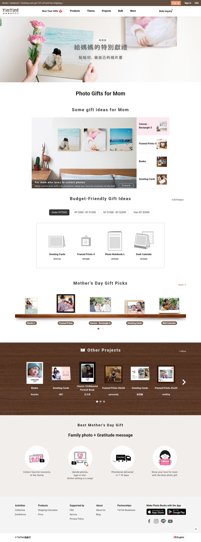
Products (75, 10)
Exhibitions (20, 514)
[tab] (75, 11)
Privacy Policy (77, 519)
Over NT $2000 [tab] (141, 212)
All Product (178, 200)
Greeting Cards (61, 388)
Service (73, 514)
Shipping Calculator (48, 510)
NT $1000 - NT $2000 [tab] (114, 212)
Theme (91, 10)
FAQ (72, 510)
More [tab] (133, 10)
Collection (20, 510)
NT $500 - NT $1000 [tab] (85, 212)
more (182, 285)
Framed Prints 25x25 (166, 388)
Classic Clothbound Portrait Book (87, 388)
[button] (34, 372)
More (183, 351)
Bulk (120, 10)
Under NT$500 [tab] (59, 212)
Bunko (34, 388)
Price (40, 514)
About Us (100, 510)
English (180, 537)
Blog (98, 514)
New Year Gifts (52, 11)
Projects (106, 10)
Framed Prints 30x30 (113, 388)
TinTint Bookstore (126, 510)
